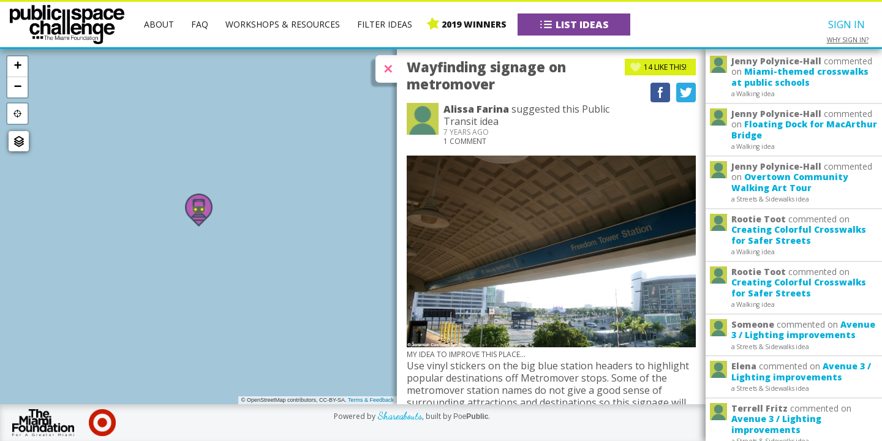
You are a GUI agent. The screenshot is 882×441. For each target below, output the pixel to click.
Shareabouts (399, 415)
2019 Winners (474, 24)
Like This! (665, 67)
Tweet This (686, 92)
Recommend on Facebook (660, 92)
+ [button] (17, 66)
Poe (470, 416)
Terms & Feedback (371, 400)
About (159, 24)
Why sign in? (848, 40)
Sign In (846, 24)
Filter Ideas (384, 24)
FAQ (199, 24)
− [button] (17, 87)
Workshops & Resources (282, 24)
